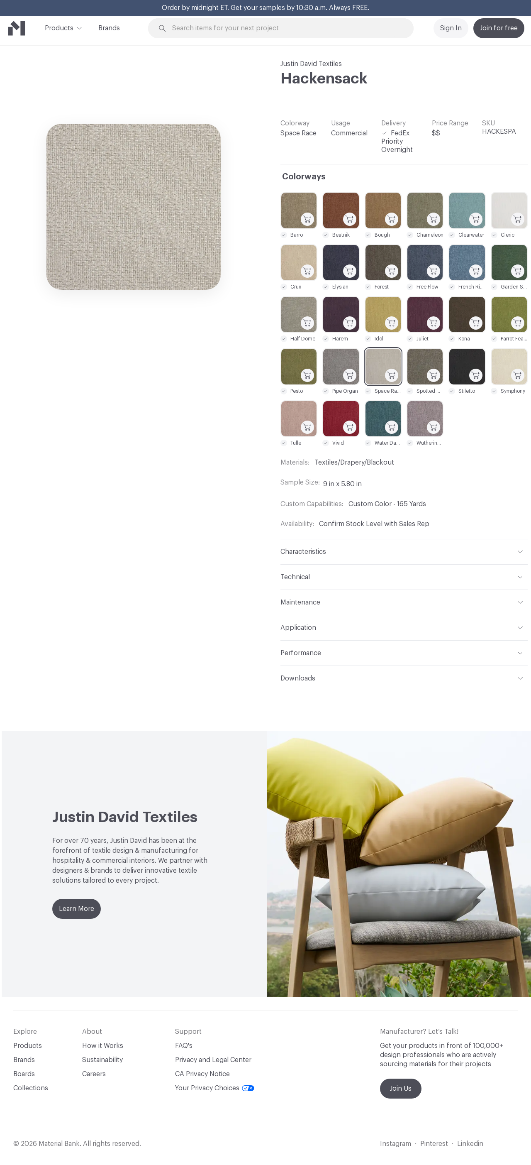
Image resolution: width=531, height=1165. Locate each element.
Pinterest (434, 1144)
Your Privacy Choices (214, 1088)
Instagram (395, 1144)
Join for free (499, 28)
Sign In (451, 28)
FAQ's (183, 1046)
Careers (94, 1074)
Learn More (76, 909)
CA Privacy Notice (202, 1074)
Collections (30, 1088)
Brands (109, 28)
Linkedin (470, 1144)
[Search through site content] (285, 28)
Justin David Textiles (311, 64)
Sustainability (102, 1060)
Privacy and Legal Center (213, 1060)
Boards (24, 1074)
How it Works (102, 1046)
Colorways (304, 177)
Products (59, 27)
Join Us (401, 1088)
